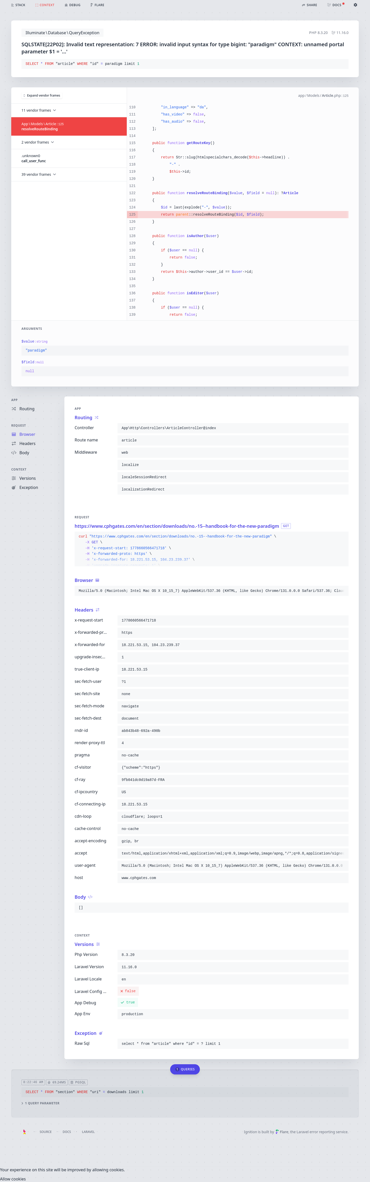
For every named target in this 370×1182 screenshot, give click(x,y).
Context (19, 469)
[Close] (13, 1179)
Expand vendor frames (42, 95)
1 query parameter (40, 1103)
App (14, 400)
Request (18, 425)
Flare (281, 1131)
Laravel (88, 1132)
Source (46, 1132)
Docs (67, 1132)
